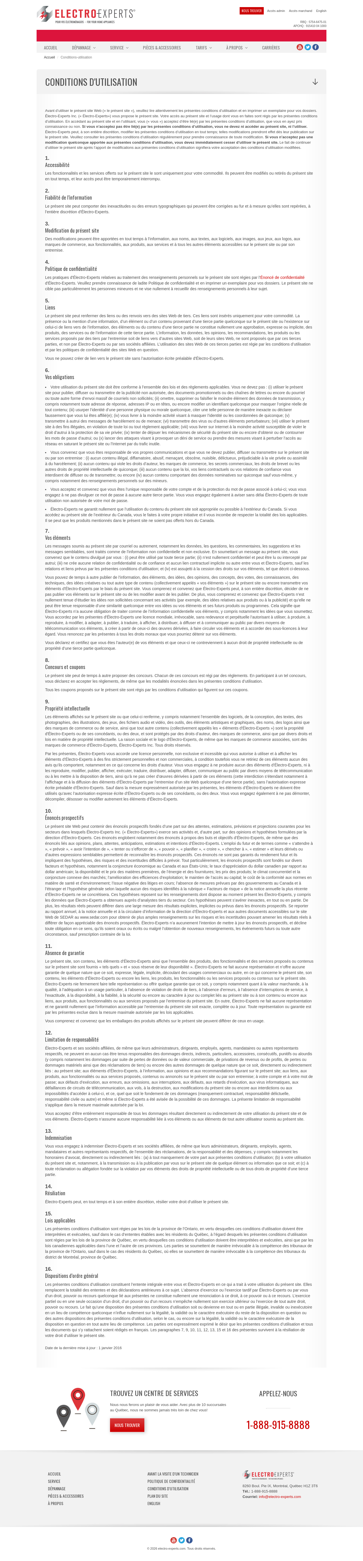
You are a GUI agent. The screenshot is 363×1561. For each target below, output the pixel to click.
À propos (236, 47)
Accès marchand (300, 10)
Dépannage (83, 47)
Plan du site (157, 1496)
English (321, 10)
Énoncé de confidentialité (282, 277)
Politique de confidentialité (171, 1481)
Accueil (50, 47)
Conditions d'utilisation (167, 1488)
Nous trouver (252, 11)
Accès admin (276, 10)
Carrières (271, 47)
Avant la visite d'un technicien (172, 1474)
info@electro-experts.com (280, 1497)
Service (119, 47)
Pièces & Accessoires (162, 47)
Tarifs (204, 47)
